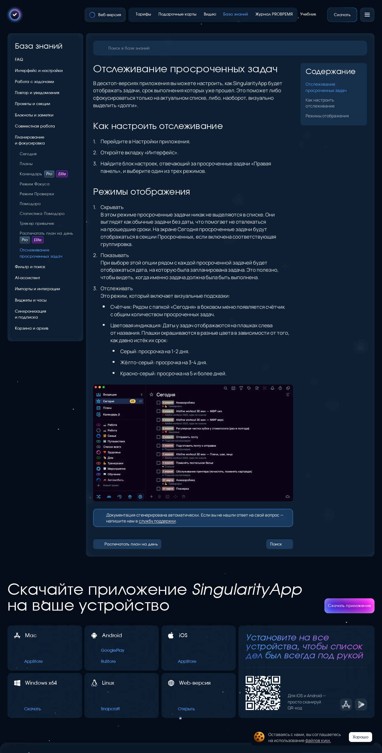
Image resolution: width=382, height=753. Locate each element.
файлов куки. (318, 740)
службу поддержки (157, 521)
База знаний (39, 46)
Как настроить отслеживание (320, 103)
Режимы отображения (327, 116)
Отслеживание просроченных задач (326, 87)
